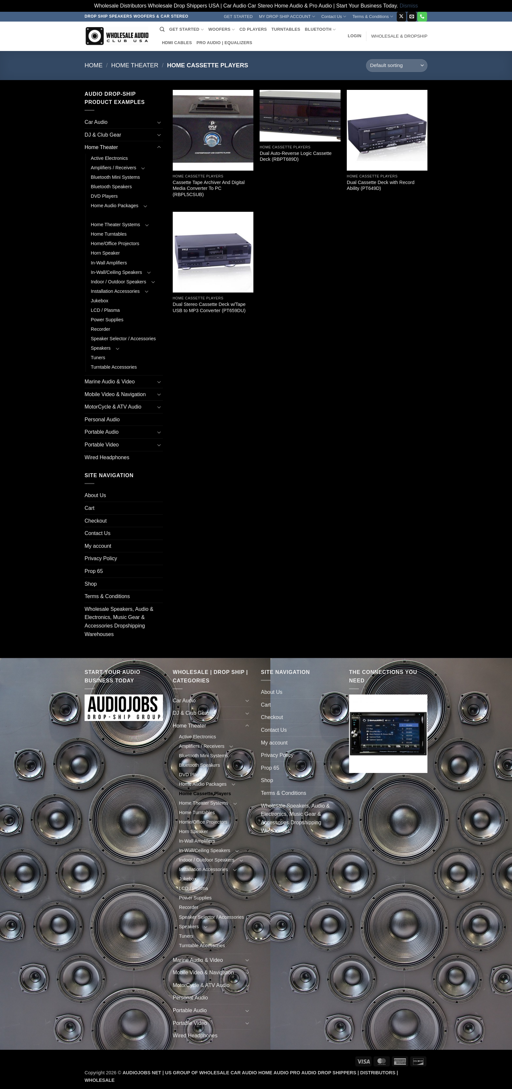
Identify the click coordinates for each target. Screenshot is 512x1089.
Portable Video (102, 444)
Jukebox (99, 300)
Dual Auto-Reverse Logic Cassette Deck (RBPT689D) (295, 156)
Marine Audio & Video (110, 381)
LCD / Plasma (105, 310)
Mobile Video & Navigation (115, 394)
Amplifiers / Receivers (113, 167)
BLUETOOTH (320, 29)
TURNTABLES (285, 29)
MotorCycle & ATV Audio (113, 407)
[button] (354, 35)
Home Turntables (109, 234)
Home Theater (134, 65)
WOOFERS (221, 29)
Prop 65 (94, 571)
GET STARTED (238, 16)
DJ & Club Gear (103, 135)
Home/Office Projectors (115, 243)
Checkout (96, 521)
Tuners (98, 357)
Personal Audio (102, 419)
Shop (91, 584)
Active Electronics (109, 158)
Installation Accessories (115, 291)
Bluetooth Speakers (111, 186)
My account (98, 546)
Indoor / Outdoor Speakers (118, 281)
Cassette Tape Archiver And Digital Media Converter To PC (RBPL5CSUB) (209, 188)
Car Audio (96, 122)
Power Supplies (107, 319)
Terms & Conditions (373, 16)
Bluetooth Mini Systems (115, 177)
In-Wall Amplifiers (109, 262)
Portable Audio (102, 432)
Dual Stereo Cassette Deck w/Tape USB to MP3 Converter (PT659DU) (209, 307)
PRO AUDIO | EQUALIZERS (224, 42)
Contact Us (333, 16)
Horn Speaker (105, 253)
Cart (89, 508)
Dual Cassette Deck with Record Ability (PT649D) (380, 185)
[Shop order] (396, 65)
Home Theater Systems (115, 224)
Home (94, 65)
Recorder (100, 329)
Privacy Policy (101, 558)
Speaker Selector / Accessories (123, 338)
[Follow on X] (401, 17)
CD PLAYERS (253, 29)
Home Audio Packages (114, 205)
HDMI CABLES (177, 42)
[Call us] (422, 17)
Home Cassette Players (117, 215)
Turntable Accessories (114, 367)
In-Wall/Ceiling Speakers (116, 272)
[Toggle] (159, 122)
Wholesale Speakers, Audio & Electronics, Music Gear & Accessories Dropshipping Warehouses (119, 621)
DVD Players (104, 196)
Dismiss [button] (409, 5)
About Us (95, 495)
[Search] (162, 29)
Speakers (101, 348)
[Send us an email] (412, 17)
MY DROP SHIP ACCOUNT (287, 16)
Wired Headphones (107, 457)
